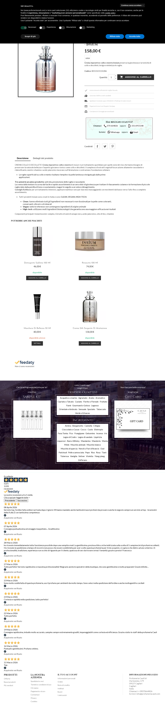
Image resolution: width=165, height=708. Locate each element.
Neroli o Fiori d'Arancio (89, 448)
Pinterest (112, 146)
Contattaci (35, 695)
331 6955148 (135, 126)
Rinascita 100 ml (82, 263)
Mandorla (96, 441)
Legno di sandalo (85, 437)
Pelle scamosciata (76, 452)
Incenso (99, 433)
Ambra (68, 425)
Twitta (104, 146)
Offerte (7, 679)
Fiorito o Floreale (90, 401)
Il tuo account (67, 674)
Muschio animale (78, 444)
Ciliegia (96, 425)
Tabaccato (101, 409)
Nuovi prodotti (10, 682)
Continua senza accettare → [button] (132, 5)
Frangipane (79, 433)
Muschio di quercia (69, 448)
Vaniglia (73, 456)
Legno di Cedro (70, 437)
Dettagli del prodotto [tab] (43, 158)
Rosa (98, 452)
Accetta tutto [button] (134, 36)
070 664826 (111, 126)
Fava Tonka (63, 433)
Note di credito (64, 685)
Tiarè (104, 452)
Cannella (88, 425)
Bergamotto (77, 425)
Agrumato (82, 398)
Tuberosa (64, 456)
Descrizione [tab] (22, 158)
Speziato (91, 409)
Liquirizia (98, 437)
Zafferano (82, 460)
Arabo (91, 398)
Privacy (33, 698)
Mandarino (86, 441)
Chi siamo (34, 688)
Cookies (34, 701)
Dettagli (130, 278)
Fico (71, 433)
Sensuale (82, 409)
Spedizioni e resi (37, 681)
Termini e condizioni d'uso (41, 684)
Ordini (60, 682)
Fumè (68, 405)
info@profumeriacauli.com (148, 694)
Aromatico (100, 398)
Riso (93, 452)
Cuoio (90, 429)
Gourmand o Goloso (81, 405)
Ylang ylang (99, 456)
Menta (105, 441)
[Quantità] (111, 77)
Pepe (87, 452)
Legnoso (95, 405)
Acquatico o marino (68, 398)
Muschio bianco (94, 444)
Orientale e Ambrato (68, 409)
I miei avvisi (62, 695)
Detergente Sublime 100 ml (35, 263)
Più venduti (8, 685)
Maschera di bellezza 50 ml (130, 263)
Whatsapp (113, 132)
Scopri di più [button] (30, 36)
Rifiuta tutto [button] (115, 36)
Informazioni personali (66, 678)
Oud (102, 448)
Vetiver (81, 456)
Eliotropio (98, 429)
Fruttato (103, 401)
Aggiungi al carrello (135, 77)
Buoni (60, 692)
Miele (66, 444)
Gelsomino (90, 433)
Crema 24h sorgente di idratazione (35, 328)
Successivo (22, 500)
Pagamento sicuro (38, 691)
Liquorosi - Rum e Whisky (68, 441)
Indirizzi (61, 688)
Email (134, 132)
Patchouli (63, 452)
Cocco (83, 429)
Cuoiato (78, 401)
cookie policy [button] (110, 13)
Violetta (89, 456)
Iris (105, 433)
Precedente (10, 500)
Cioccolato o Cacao (70, 429)
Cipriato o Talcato (66, 401)
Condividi (97, 146)
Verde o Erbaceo (82, 413)
